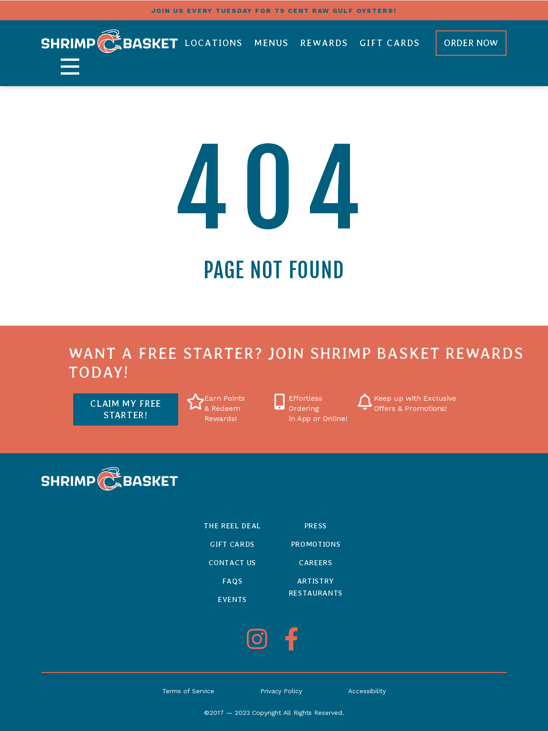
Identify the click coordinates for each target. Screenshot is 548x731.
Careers (315, 562)
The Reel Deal (232, 525)
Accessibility (366, 691)
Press (315, 525)
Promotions (316, 544)
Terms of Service (188, 691)
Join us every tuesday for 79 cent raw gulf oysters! (274, 10)
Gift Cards (390, 42)
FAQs (232, 581)
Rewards (324, 42)
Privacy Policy (281, 691)
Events (232, 599)
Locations (214, 42)
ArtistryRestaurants (316, 587)
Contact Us (232, 562)
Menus (271, 42)
